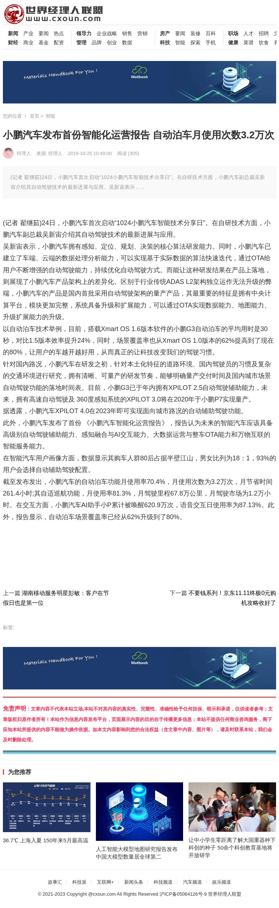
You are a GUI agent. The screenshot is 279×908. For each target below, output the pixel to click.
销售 (127, 33)
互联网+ (105, 882)
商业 (28, 42)
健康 (233, 42)
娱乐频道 (221, 882)
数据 (127, 42)
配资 (59, 42)
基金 (44, 42)
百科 (211, 33)
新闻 (13, 33)
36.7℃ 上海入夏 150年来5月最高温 (45, 840)
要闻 (44, 33)
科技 (165, 42)
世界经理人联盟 (224, 894)
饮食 (264, 42)
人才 (248, 33)
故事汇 (55, 882)
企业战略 (107, 33)
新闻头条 (133, 882)
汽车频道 (192, 882)
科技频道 (163, 882)
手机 (211, 42)
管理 (81, 42)
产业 (28, 33)
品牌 (97, 42)
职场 (233, 33)
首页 (34, 116)
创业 (112, 42)
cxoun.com (104, 894)
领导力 (84, 33)
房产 (165, 33)
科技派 (79, 882)
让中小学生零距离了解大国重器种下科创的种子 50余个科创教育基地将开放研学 (232, 847)
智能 (180, 42)
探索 (195, 42)
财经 (13, 42)
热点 (59, 33)
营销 (142, 33)
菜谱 (248, 42)
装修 (195, 33)
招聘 (264, 33)
